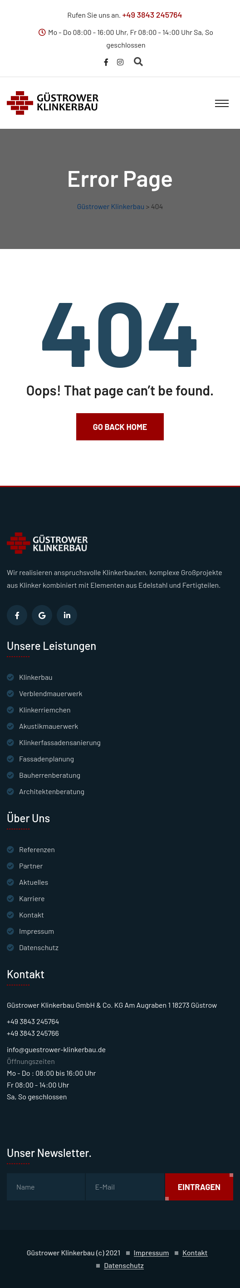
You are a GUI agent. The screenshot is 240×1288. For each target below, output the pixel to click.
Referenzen (37, 849)
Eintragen (199, 1186)
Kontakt (31, 914)
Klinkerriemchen (45, 709)
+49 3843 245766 (33, 1033)
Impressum (36, 931)
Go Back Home (120, 427)
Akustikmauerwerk (48, 726)
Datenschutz (39, 947)
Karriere (31, 898)
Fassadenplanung (46, 758)
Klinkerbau (36, 677)
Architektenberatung (51, 791)
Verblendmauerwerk (51, 693)
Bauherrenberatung (49, 775)
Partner (31, 865)
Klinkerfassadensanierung (60, 742)
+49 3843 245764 (152, 15)
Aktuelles (33, 882)
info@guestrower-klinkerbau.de (56, 1049)
